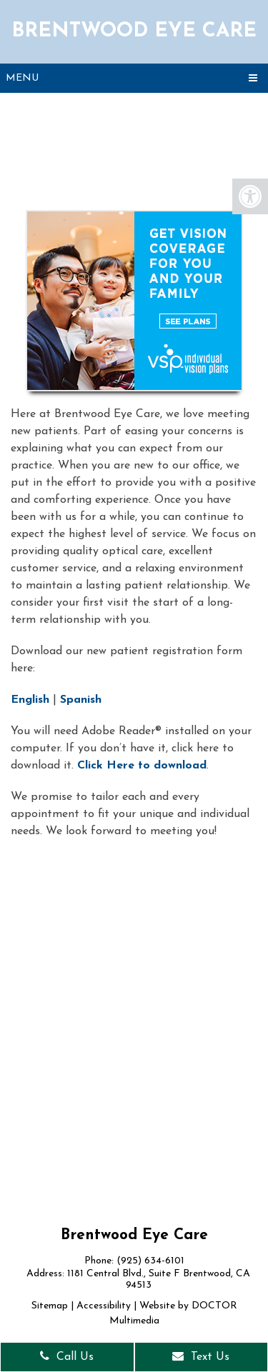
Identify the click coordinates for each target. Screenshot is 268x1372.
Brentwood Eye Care (134, 31)
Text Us (200, 1356)
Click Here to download (142, 765)
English (30, 700)
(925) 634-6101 (150, 1261)
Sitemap (49, 1306)
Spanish (80, 700)
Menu (22, 78)
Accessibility (103, 1306)
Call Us (67, 1356)
